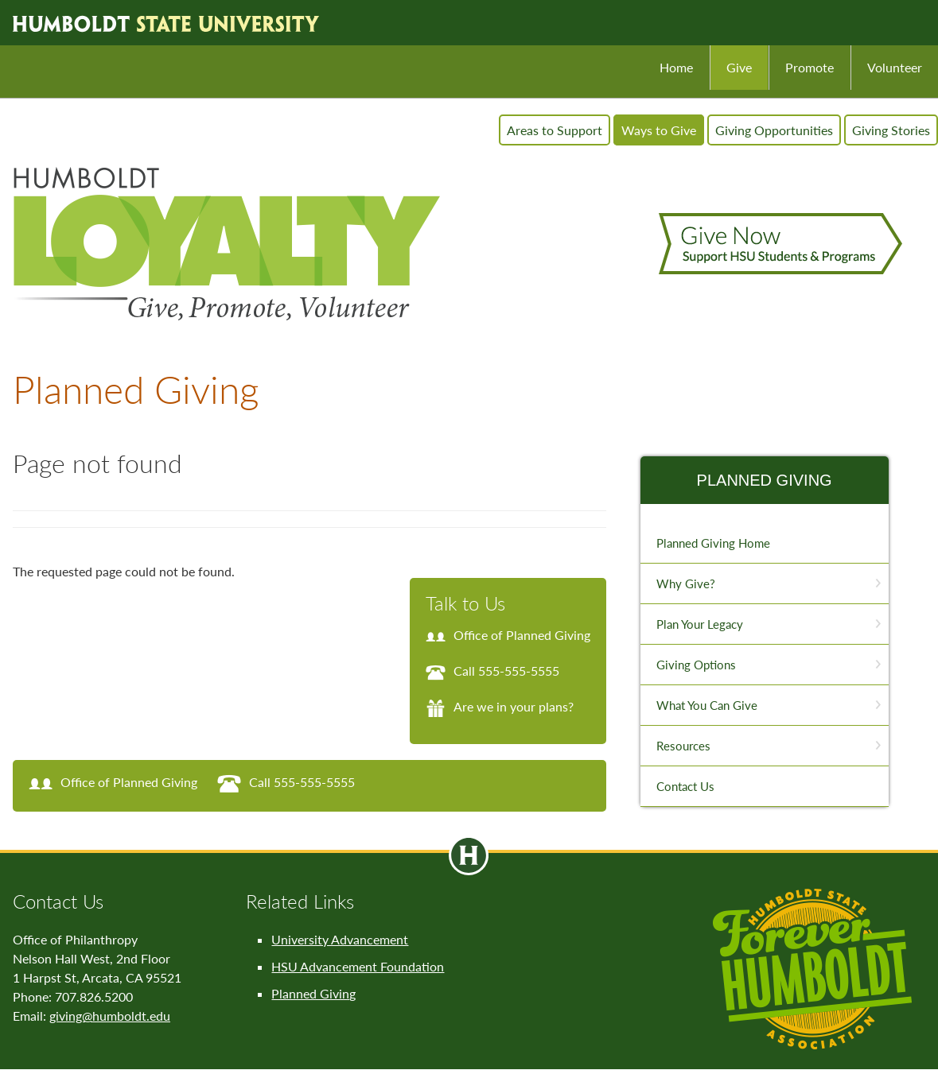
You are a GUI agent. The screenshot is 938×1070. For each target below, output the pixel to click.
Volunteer (894, 67)
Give (739, 67)
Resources (683, 746)
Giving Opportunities (774, 130)
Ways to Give (658, 130)
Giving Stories (891, 130)
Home (676, 67)
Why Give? (685, 583)
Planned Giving (764, 480)
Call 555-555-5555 (492, 670)
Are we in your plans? (500, 706)
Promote (809, 67)
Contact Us (685, 786)
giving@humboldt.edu (109, 1015)
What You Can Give (706, 705)
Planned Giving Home (713, 543)
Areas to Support (554, 130)
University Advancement (339, 939)
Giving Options (696, 664)
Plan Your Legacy (699, 624)
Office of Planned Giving (508, 634)
